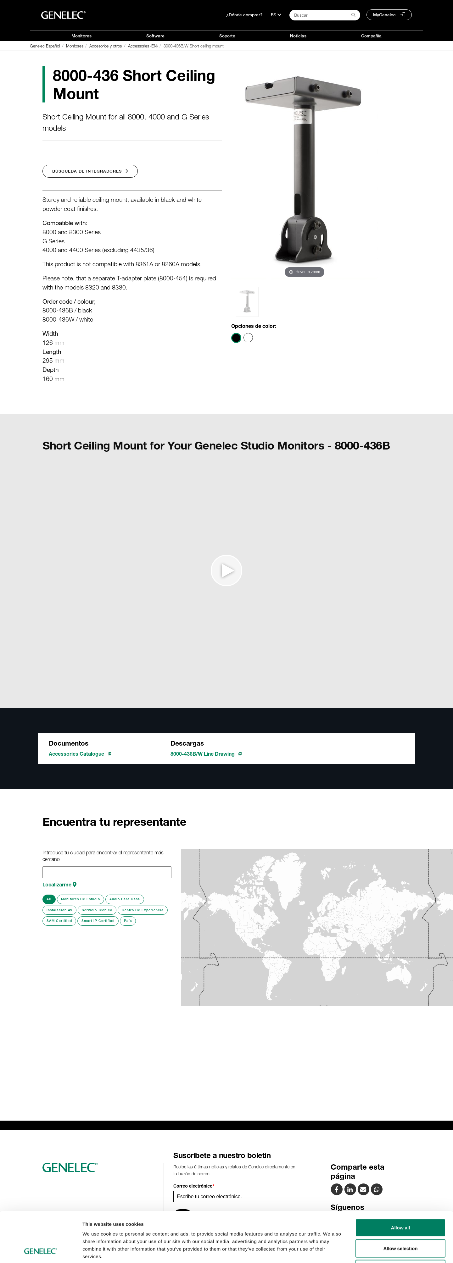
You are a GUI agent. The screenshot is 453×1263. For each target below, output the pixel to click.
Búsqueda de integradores (90, 171)
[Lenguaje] (276, 14)
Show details (330, 1250)
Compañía (371, 35)
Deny (400, 1221)
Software (155, 35)
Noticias (298, 35)
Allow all (400, 1180)
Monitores (81, 35)
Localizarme (59, 884)
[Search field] (324, 15)
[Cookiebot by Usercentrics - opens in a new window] (40, 1250)
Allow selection (400, 1201)
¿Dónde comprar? (244, 14)
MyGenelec (384, 14)
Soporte (227, 35)
